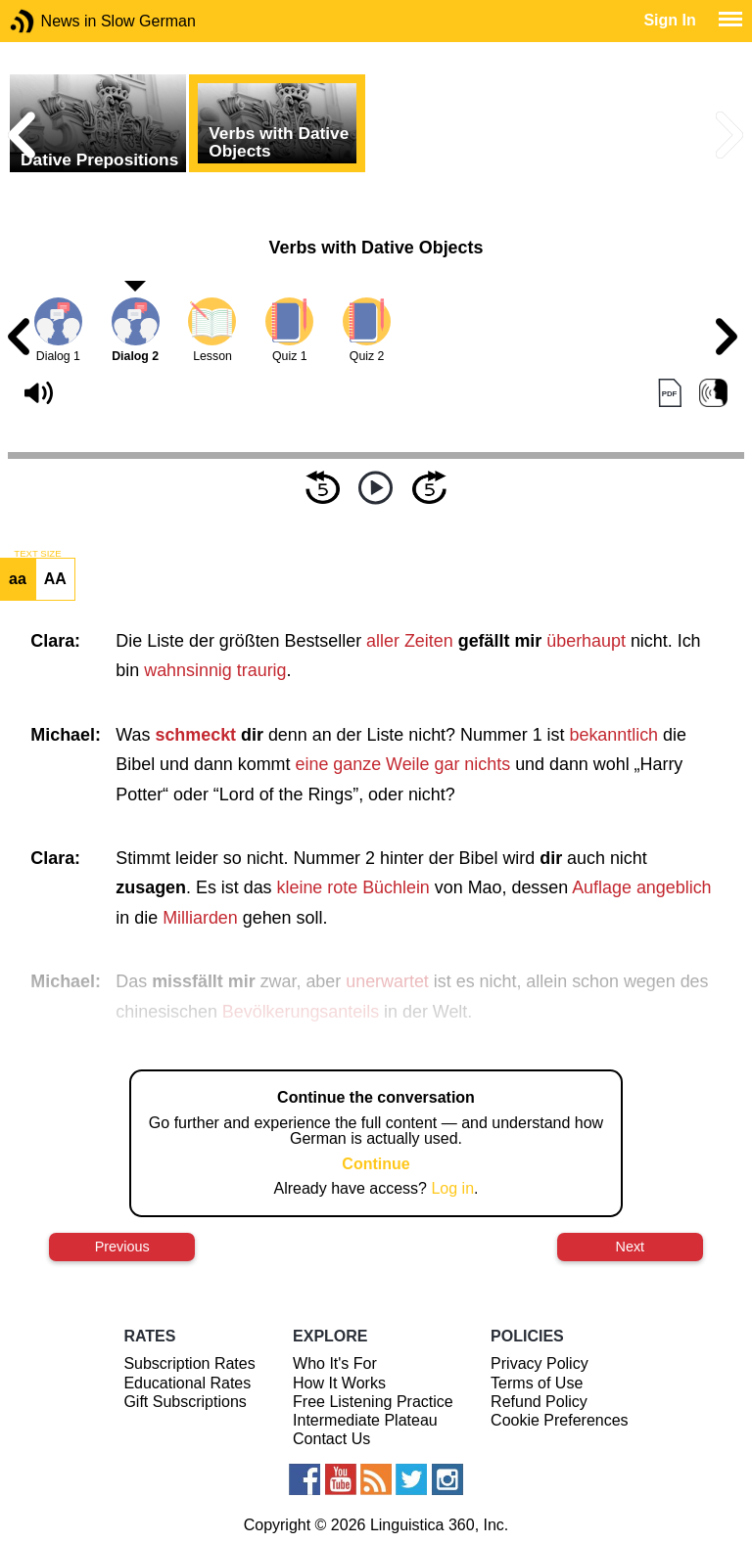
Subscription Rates (189, 1363)
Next (630, 1246)
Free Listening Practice (373, 1401)
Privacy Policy (539, 1363)
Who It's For (335, 1363)
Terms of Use (537, 1383)
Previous (122, 1246)
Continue (375, 1164)
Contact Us (331, 1438)
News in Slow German (51, 21)
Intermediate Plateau (365, 1420)
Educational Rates (187, 1383)
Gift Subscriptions (184, 1401)
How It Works (339, 1383)
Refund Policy (539, 1401)
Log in (452, 1188)
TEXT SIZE (37, 554)
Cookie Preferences (560, 1420)
